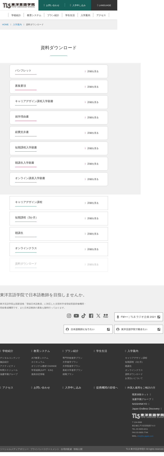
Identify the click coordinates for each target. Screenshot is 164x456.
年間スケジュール (9, 370)
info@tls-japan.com (145, 436)
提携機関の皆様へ (107, 387)
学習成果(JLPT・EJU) (42, 370)
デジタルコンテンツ (10, 358)
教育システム (34, 15)
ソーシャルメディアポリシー (14, 449)
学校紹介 (16, 15)
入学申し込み (73, 387)
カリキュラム (38, 362)
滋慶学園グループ (9, 374)
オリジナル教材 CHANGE (44, 366)
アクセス (101, 15)
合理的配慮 (66, 449)
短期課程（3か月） (134, 362)
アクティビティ (7, 366)
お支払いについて (134, 378)
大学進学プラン (70, 362)
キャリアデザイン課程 (136, 358)
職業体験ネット (140, 394)
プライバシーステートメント (44, 449)
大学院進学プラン (71, 366)
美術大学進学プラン (72, 370)
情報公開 (78, 449)
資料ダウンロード (134, 374)
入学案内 (85, 15)
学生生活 (70, 15)
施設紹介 (4, 362)
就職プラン (68, 374)
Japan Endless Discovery (146, 408)
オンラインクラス (134, 370)
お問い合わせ (42, 387)
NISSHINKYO (139, 404)
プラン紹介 (53, 15)
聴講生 (128, 366)
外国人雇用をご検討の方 (141, 387)
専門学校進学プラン (72, 358)
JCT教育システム (39, 358)
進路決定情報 (38, 374)
